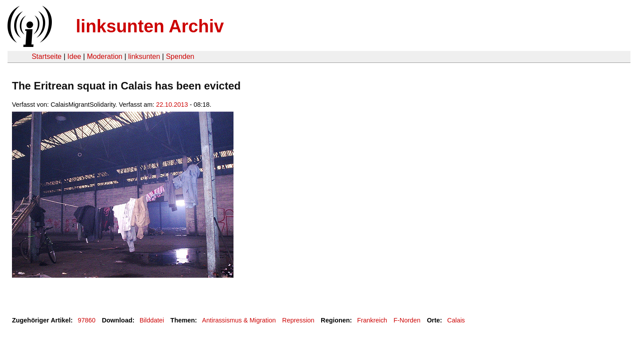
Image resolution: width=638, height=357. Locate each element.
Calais (456, 320)
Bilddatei (152, 320)
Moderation (104, 56)
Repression (298, 320)
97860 (87, 320)
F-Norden (406, 320)
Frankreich (372, 320)
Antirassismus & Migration (239, 320)
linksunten (144, 56)
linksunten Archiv (150, 26)
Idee (74, 56)
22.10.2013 (172, 104)
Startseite (46, 56)
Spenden (180, 56)
